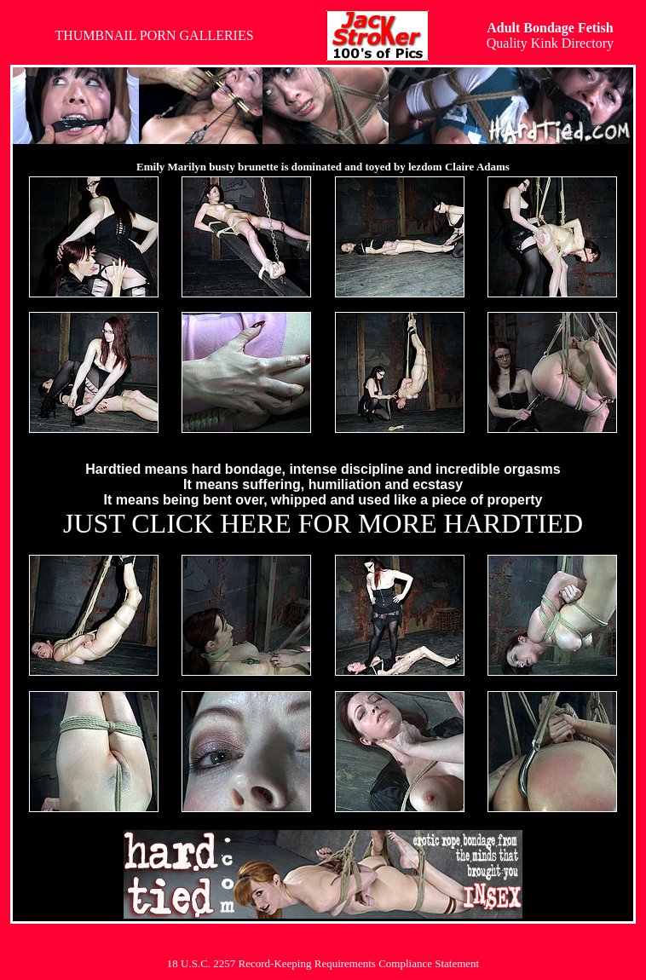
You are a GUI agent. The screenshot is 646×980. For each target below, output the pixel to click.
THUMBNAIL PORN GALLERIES (154, 35)
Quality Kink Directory (550, 35)
